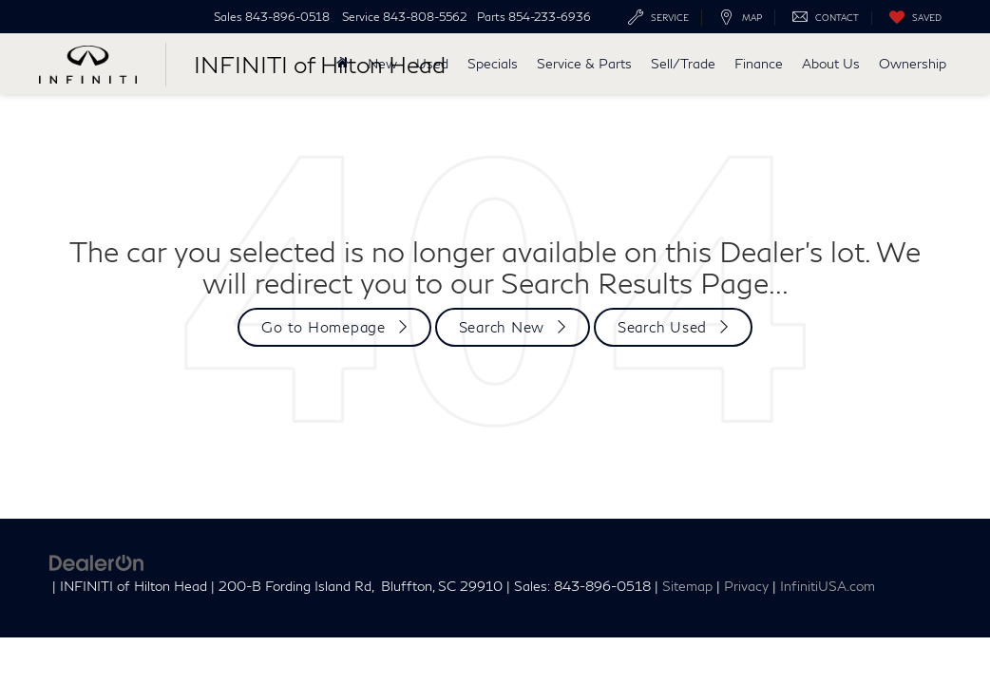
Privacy (746, 586)
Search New (502, 326)
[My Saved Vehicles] (911, 18)
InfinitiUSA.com (827, 586)
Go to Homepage (323, 326)
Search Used (662, 326)
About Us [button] (831, 63)
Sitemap (687, 586)
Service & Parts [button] (584, 63)
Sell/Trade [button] (683, 63)
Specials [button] (492, 63)
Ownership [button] (912, 63)
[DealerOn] (96, 560)
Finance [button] (758, 63)
